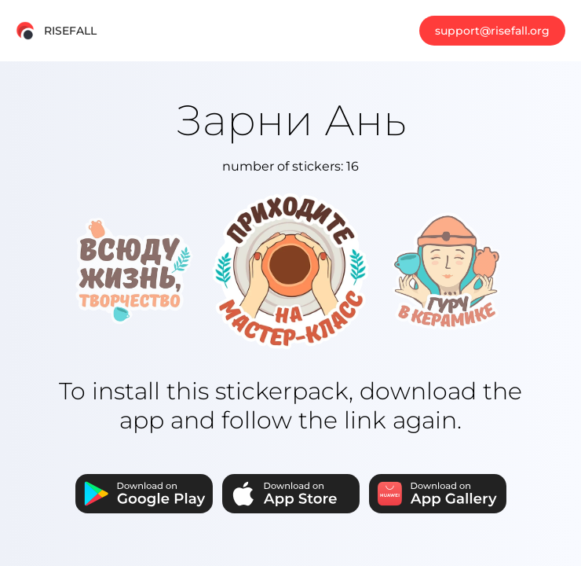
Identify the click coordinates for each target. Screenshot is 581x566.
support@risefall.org (492, 31)
